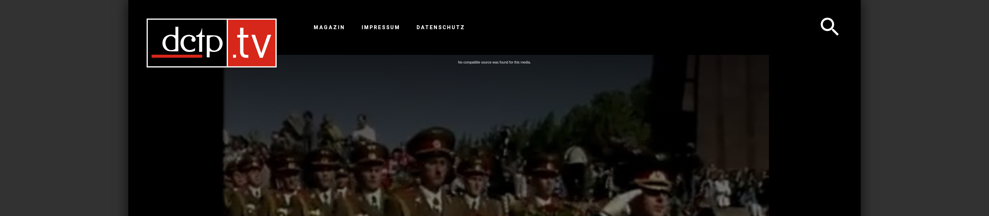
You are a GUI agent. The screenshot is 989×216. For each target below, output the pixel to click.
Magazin (329, 27)
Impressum (380, 27)
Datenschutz (441, 27)
